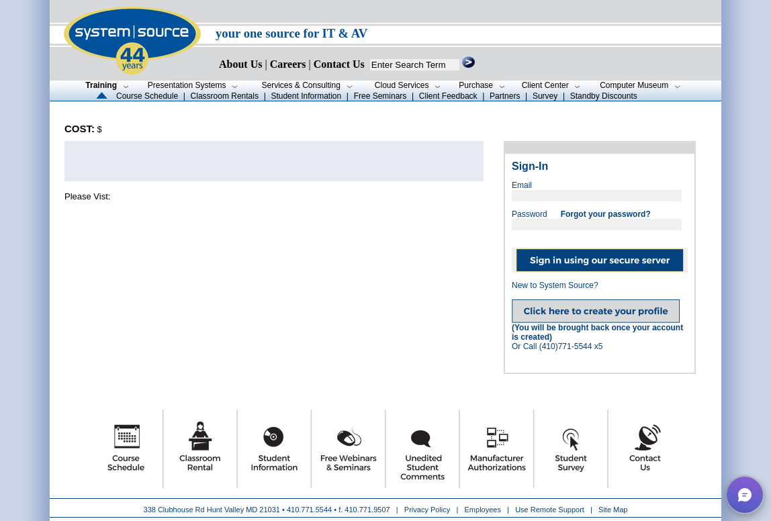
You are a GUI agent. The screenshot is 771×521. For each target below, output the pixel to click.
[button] (744, 494)
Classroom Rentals (225, 96)
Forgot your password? (606, 214)
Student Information (306, 96)
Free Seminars (380, 96)
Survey (545, 96)
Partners (505, 96)
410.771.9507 (367, 510)
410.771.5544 (309, 510)
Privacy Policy (428, 510)
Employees (483, 510)
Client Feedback (448, 96)
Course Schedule (147, 96)
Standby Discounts (603, 96)
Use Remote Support (549, 510)
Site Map (612, 510)
